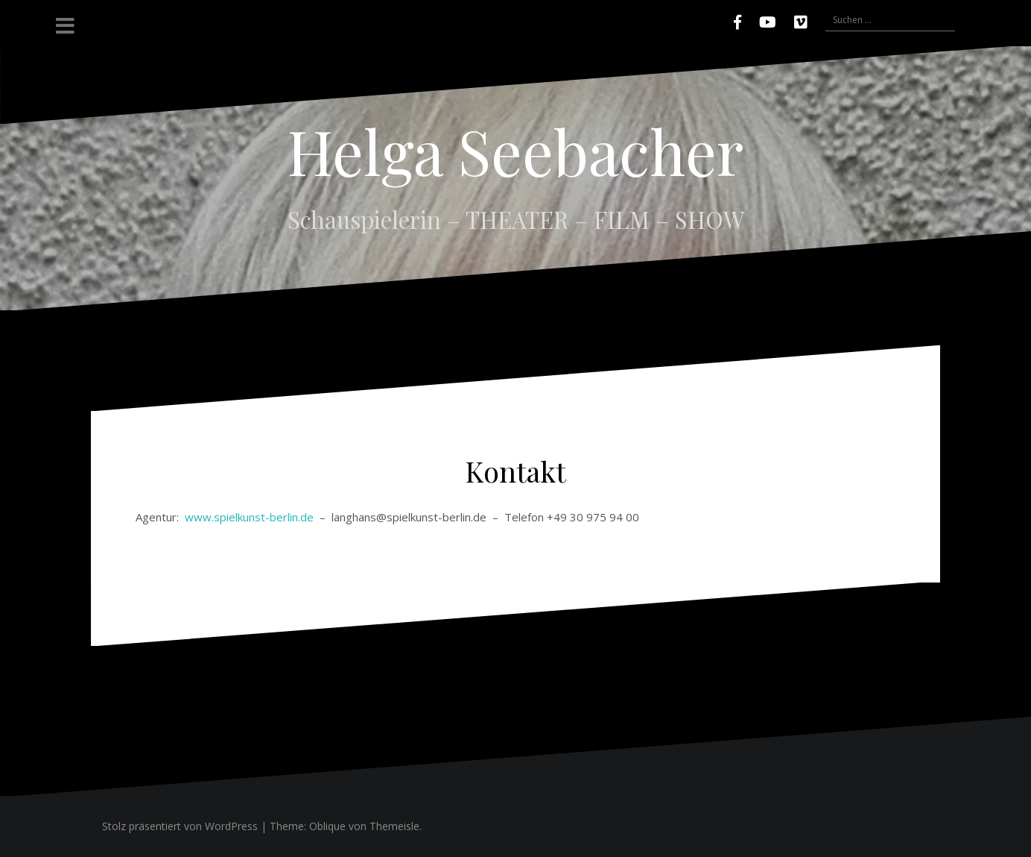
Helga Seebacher (515, 151)
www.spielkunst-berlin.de (248, 516)
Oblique (327, 826)
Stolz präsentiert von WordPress (180, 826)
